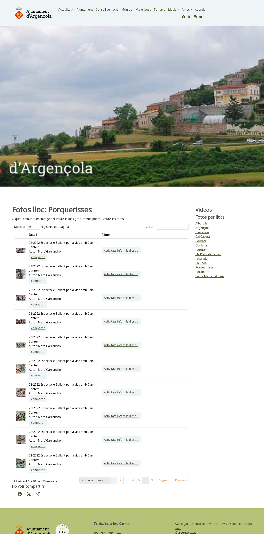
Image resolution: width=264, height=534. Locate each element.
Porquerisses (204, 267)
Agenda (200, 10)
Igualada (201, 259)
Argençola (202, 228)
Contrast (201, 250)
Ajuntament (85, 10)
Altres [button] (186, 10)
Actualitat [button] (65, 10)
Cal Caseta (202, 237)
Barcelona (202, 232)
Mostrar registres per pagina (41, 227)
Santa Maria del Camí (209, 276)
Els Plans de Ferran (208, 254)
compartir (94, 257)
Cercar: (167, 227)
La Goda (201, 263)
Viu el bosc (143, 10)
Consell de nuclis (107, 10)
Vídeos (203, 210)
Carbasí (200, 241)
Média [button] (172, 10)
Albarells (201, 223)
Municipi (127, 10)
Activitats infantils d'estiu (157, 250)
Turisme (159, 10)
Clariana (201, 245)
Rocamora (202, 272)
